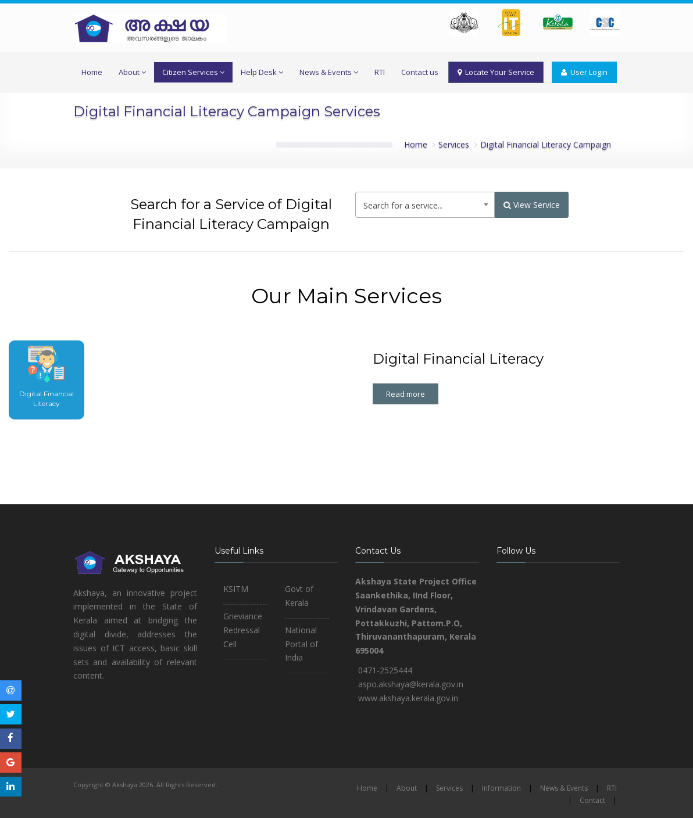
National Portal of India (301, 644)
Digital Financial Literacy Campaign (545, 144)
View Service (531, 204)
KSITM (235, 588)
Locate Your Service (496, 72)
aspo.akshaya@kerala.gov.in (410, 684)
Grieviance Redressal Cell (242, 630)
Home (91, 72)
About (132, 72)
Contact (592, 800)
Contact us (419, 72)
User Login (584, 72)
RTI (379, 72)
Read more (405, 394)
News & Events (328, 72)
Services (453, 144)
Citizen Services (193, 72)
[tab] (46, 379)
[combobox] (425, 205)
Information (501, 788)
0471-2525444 (385, 670)
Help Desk (262, 72)
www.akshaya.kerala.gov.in (408, 698)
